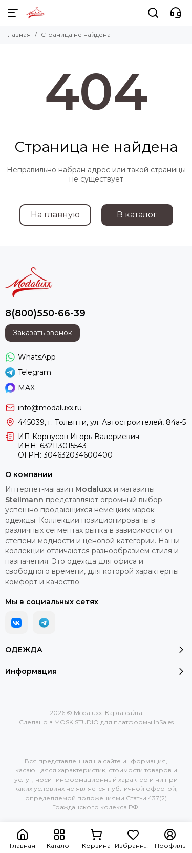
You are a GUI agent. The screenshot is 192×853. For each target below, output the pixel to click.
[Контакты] (175, 13)
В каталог (137, 215)
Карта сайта (123, 713)
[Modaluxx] (35, 13)
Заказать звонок (42, 333)
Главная (18, 34)
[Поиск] (153, 13)
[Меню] (13, 13)
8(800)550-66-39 (45, 313)
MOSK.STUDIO (76, 722)
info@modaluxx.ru (50, 407)
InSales (164, 722)
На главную (55, 215)
